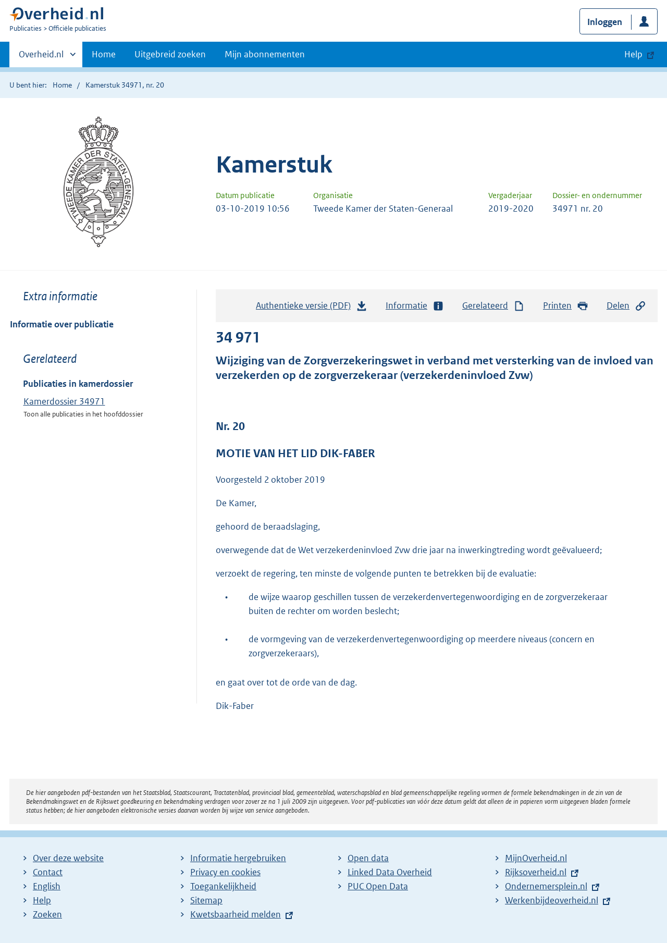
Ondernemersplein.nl (546, 886)
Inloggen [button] (604, 22)
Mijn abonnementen (265, 54)
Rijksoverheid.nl (535, 872)
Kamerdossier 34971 (64, 401)
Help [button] (633, 54)
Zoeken (47, 914)
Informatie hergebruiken (238, 858)
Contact (48, 872)
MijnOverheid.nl (536, 858)
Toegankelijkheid (223, 886)
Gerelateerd (493, 306)
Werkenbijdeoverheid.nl (551, 900)
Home (104, 54)
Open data (368, 858)
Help (42, 900)
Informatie (415, 306)
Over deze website (68, 858)
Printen (565, 306)
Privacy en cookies (225, 872)
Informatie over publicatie (62, 324)
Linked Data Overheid (390, 872)
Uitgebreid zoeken (170, 54)
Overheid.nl (41, 57)
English (46, 886)
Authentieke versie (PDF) (311, 308)
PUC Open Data (378, 886)
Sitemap (206, 900)
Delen (626, 306)
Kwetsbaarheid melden (235, 914)
